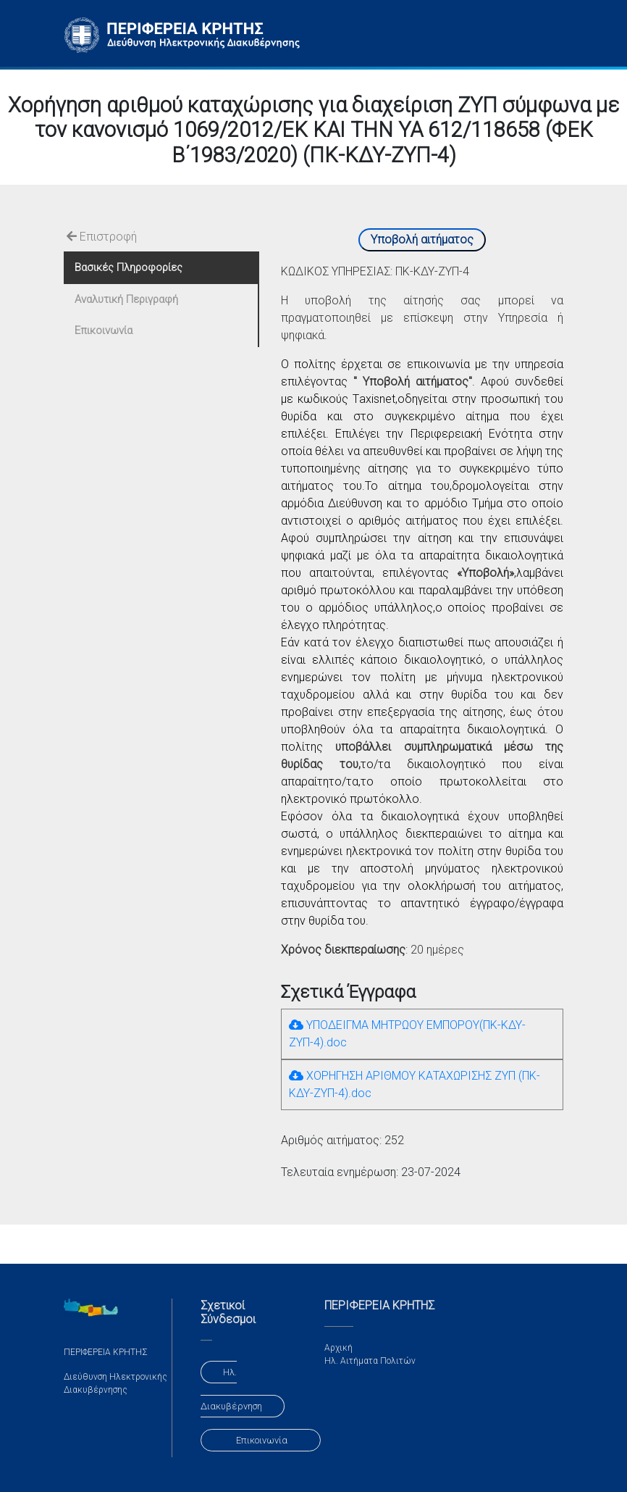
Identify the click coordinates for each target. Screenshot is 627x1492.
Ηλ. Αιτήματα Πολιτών (370, 1361)
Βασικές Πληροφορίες (128, 267)
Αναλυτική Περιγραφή (126, 299)
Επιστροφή (102, 236)
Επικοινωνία (103, 330)
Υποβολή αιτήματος (422, 239)
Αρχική (338, 1348)
